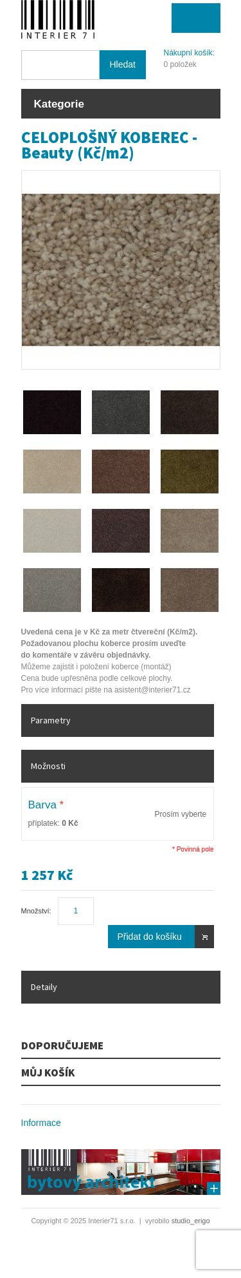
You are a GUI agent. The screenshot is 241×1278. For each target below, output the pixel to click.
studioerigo (191, 1221)
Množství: (36, 911)
